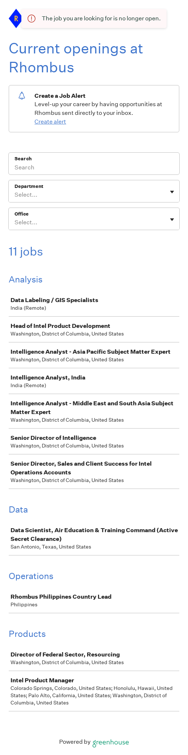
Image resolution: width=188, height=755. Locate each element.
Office (22, 214)
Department (29, 186)
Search (23, 159)
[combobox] (15, 195)
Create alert (50, 121)
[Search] (94, 168)
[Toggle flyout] (172, 192)
